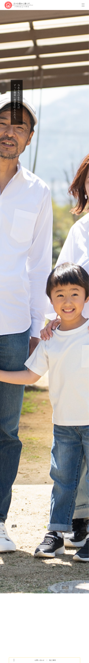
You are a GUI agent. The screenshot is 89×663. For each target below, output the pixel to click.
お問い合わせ (40, 660)
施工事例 (52, 660)
